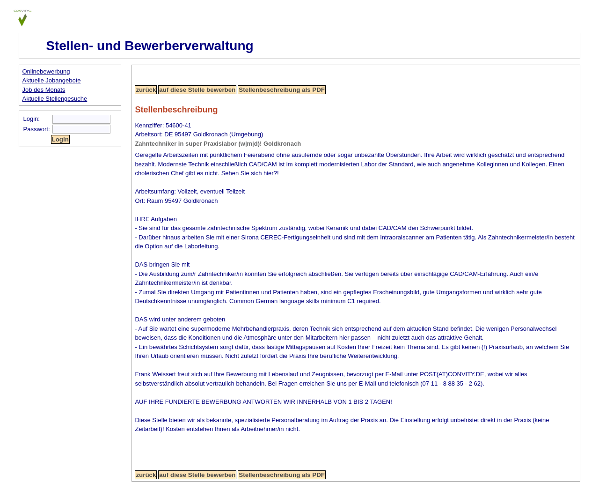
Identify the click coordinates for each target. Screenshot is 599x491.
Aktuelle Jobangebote (51, 80)
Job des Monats (44, 89)
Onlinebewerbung (46, 71)
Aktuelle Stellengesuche (55, 98)
